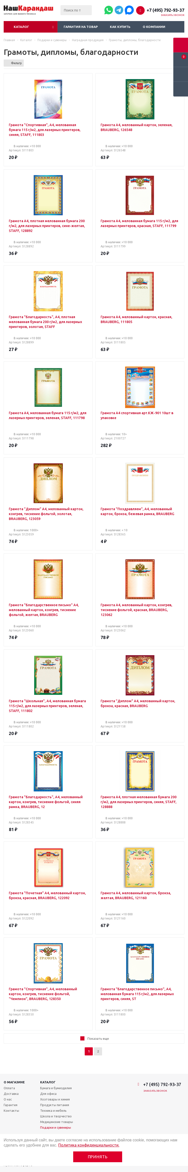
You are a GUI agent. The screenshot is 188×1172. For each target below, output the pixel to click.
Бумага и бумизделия (56, 1088)
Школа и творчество (56, 1116)
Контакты (11, 1110)
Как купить (120, 26)
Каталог (21, 26)
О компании (154, 26)
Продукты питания (54, 1105)
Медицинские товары (56, 1122)
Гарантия (10, 1105)
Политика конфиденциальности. (88, 1145)
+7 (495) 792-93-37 (165, 10)
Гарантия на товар (81, 26)
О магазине (14, 1082)
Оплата (9, 1088)
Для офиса (48, 1093)
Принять (98, 1156)
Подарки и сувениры (55, 1127)
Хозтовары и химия (55, 1099)
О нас (8, 1099)
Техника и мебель (53, 1110)
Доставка (11, 1093)
